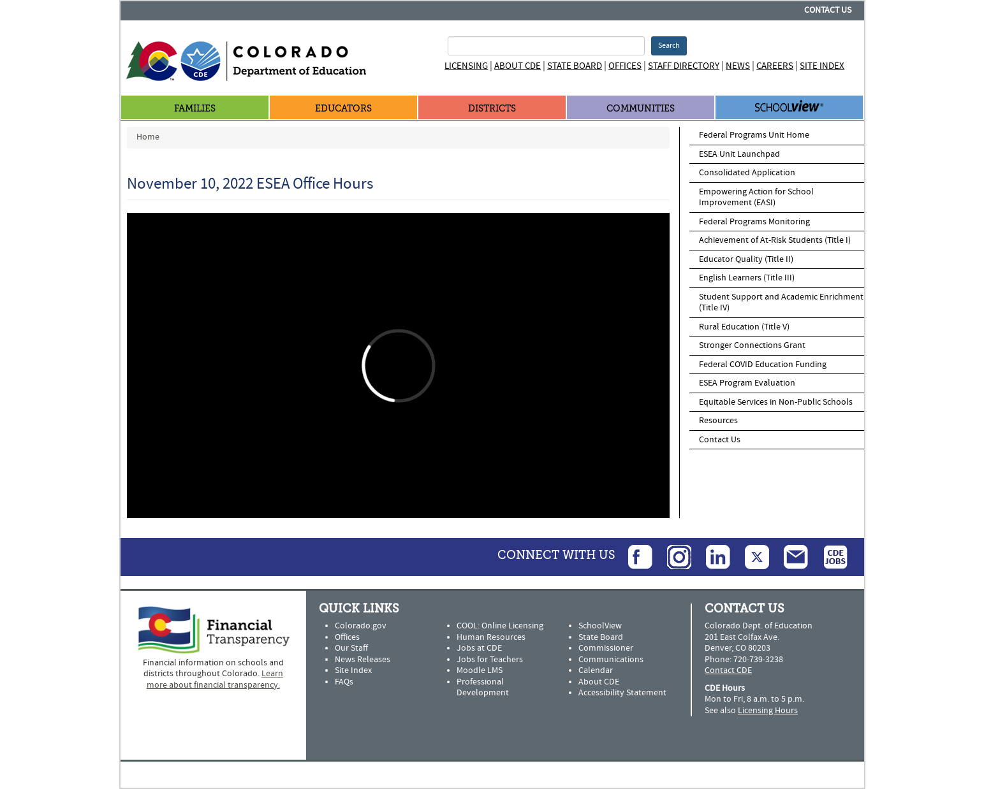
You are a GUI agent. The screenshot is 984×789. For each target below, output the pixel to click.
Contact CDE (728, 670)
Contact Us (827, 10)
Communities (640, 108)
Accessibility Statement (622, 693)
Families (195, 108)
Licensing (466, 66)
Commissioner (605, 648)
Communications (610, 659)
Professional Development (483, 687)
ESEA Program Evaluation (747, 383)
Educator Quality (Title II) (746, 259)
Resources (718, 420)
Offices (625, 66)
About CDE (517, 66)
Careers (774, 66)
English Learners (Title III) (747, 278)
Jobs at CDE (479, 648)
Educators (343, 108)
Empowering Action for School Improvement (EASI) (756, 197)
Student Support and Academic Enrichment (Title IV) (781, 302)
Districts (492, 108)
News (738, 66)
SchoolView (600, 626)
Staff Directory (683, 66)
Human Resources (491, 637)
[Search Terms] (546, 45)
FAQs (344, 682)
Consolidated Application (747, 172)
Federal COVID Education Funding (762, 364)
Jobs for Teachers (490, 659)
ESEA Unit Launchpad (739, 154)
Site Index (822, 66)
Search (669, 45)
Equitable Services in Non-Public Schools (776, 402)
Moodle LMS (480, 670)
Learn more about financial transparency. (215, 679)
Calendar (595, 670)
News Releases (362, 659)
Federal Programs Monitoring (754, 222)
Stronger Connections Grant (752, 345)
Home (147, 137)
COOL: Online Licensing (500, 626)
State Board (574, 66)
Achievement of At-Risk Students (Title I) (775, 240)
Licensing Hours (768, 710)
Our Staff (351, 648)
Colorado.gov (360, 626)
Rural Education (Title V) (744, 327)
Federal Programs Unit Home (754, 135)
